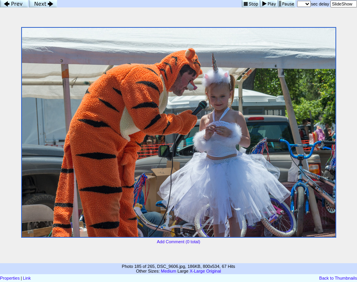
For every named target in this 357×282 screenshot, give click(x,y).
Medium (168, 271)
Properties (10, 278)
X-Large (197, 271)
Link (27, 278)
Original (213, 271)
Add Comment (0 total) (178, 241)
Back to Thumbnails (338, 278)
